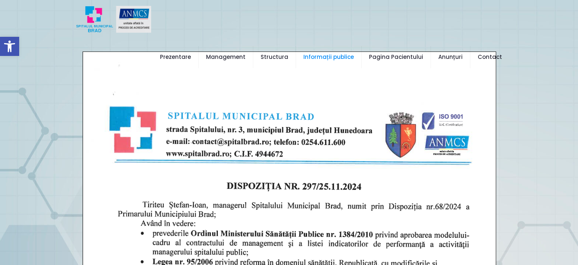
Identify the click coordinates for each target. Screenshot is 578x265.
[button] (9, 46)
